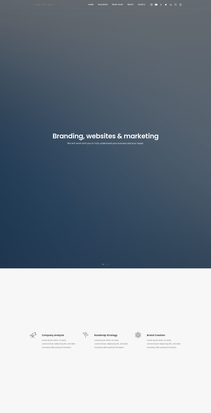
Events (141, 4)
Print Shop (117, 4)
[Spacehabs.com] (40, 5)
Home (91, 4)
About (130, 4)
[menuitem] (91, 4)
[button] (152, 4)
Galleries (103, 4)
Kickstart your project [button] (105, 360)
